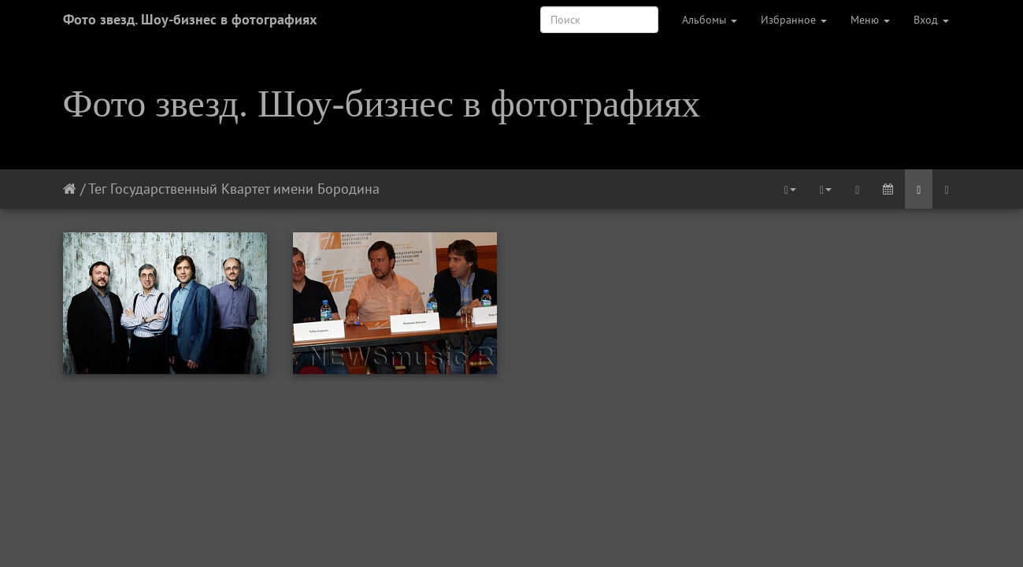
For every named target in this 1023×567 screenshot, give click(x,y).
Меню (870, 20)
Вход (931, 20)
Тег (97, 189)
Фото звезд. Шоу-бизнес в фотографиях (190, 19)
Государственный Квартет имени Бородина (245, 189)
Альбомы (709, 20)
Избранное (794, 20)
